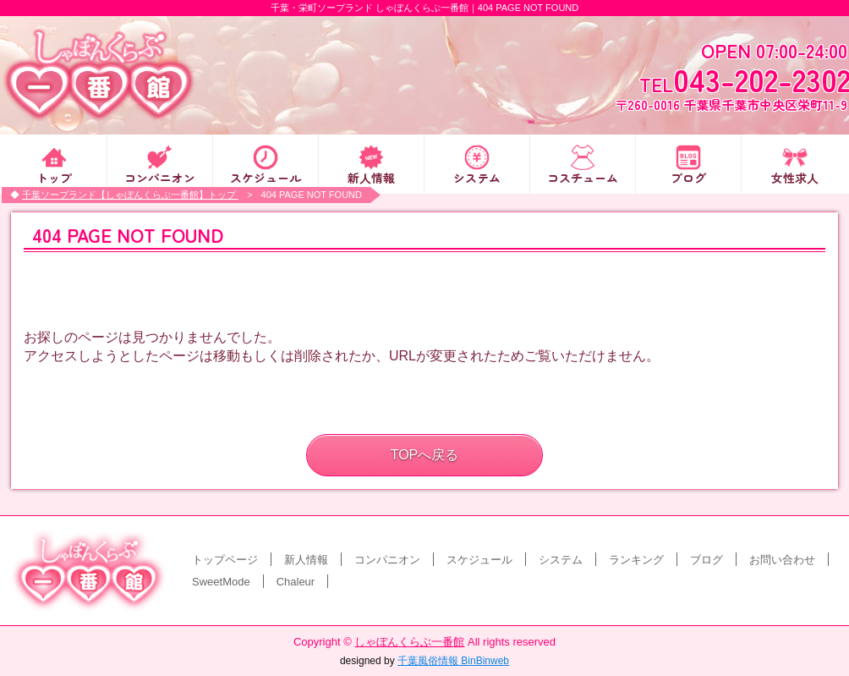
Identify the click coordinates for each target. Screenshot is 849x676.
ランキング (636, 559)
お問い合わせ (782, 559)
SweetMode (221, 581)
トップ (54, 176)
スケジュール (265, 176)
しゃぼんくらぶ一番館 (409, 641)
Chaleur (296, 581)
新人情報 (371, 176)
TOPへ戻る (425, 455)
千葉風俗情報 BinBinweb (453, 661)
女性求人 (795, 176)
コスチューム (582, 176)
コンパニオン (159, 176)
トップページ (225, 559)
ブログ (688, 176)
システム (477, 176)
